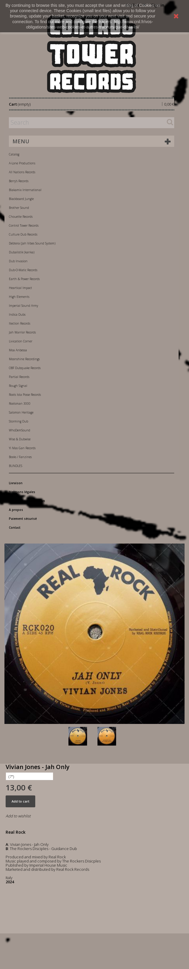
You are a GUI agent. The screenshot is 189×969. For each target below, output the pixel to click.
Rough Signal (18, 386)
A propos (16, 510)
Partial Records (19, 377)
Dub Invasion (18, 261)
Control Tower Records (24, 225)
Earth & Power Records (24, 279)
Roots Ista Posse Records (25, 395)
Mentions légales (22, 492)
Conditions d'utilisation (27, 501)
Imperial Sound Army (23, 306)
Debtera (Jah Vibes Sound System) (32, 243)
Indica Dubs (17, 314)
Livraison (16, 483)
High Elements (19, 297)
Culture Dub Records (23, 234)
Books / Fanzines (20, 457)
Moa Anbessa (18, 350)
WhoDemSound (19, 430)
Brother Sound (19, 208)
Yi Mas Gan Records (22, 448)
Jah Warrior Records (22, 332)
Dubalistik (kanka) (21, 252)
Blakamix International (25, 190)
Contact (14, 527)
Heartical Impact (20, 288)
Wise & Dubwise (20, 439)
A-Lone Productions (22, 163)
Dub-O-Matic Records (23, 270)
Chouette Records (21, 217)
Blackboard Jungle (21, 199)
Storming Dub (18, 421)
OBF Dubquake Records (25, 368)
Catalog (14, 154)
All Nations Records (22, 172)
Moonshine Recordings (24, 359)
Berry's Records (18, 181)
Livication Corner (20, 341)
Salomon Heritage (21, 412)
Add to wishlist (18, 816)
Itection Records (19, 323)
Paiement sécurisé (23, 519)
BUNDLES (15, 466)
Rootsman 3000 (20, 403)
